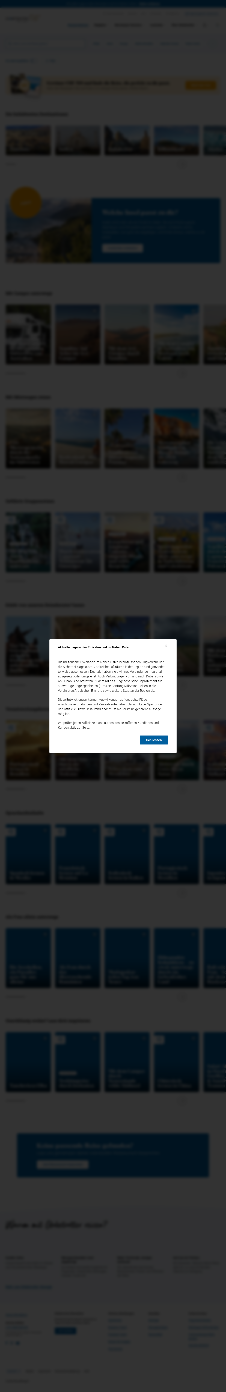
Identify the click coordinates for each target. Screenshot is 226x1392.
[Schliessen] (166, 645)
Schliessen (154, 740)
